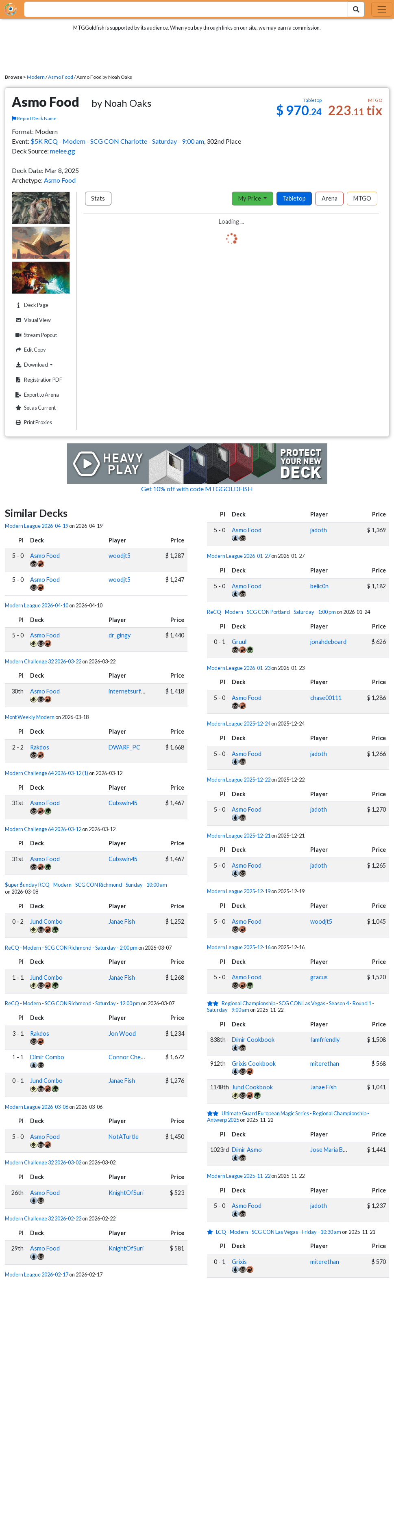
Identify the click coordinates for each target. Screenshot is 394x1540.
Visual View (32, 320)
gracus (319, 977)
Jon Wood (122, 1033)
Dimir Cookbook (253, 1039)
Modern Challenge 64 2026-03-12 (43, 829)
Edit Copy (29, 350)
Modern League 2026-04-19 (36, 526)
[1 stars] (211, 1232)
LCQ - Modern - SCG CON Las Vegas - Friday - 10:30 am (278, 1232)
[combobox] (181, 9)
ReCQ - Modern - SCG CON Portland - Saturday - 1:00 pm (271, 612)
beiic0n (319, 586)
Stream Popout (35, 335)
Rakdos (39, 747)
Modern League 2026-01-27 (238, 556)
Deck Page (30, 305)
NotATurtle (124, 1136)
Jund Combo (46, 921)
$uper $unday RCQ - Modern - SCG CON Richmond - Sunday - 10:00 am (86, 884)
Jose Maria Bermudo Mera (344, 1149)
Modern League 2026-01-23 (238, 668)
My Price (250, 198)
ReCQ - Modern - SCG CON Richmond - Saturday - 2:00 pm (71, 947)
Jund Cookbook (252, 1087)
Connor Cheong (130, 1057)
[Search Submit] (356, 9)
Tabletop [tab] (294, 198)
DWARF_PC (124, 747)
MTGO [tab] (362, 198)
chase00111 (326, 697)
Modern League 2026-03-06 (36, 1107)
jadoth (318, 530)
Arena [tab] (329, 198)
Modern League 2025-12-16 (238, 947)
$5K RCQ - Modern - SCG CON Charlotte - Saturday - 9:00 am (117, 141)
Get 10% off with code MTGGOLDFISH (197, 488)
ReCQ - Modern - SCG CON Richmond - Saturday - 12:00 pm (72, 1003)
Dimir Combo (47, 1057)
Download (41, 365)
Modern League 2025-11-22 (238, 1176)
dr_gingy (120, 635)
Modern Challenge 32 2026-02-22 (43, 1218)
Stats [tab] (98, 198)
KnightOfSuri (126, 1192)
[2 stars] (214, 1003)
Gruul (239, 641)
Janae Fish (122, 921)
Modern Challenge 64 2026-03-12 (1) (46, 773)
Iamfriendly (325, 1039)
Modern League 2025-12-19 (238, 891)
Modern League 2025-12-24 (238, 723)
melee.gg (62, 151)
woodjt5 (120, 555)
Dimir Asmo (247, 1149)
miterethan (324, 1063)
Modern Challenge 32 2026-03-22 (43, 661)
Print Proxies (32, 422)
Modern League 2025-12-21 (238, 835)
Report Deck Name (34, 118)
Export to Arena (36, 395)
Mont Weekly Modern (29, 717)
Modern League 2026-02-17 (36, 1274)
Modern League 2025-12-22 (238, 779)
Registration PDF (37, 380)
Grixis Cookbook (254, 1063)
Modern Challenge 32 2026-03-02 (43, 1162)
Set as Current (34, 408)
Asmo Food (60, 77)
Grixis (239, 1261)
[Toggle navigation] (381, 9)
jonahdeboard (328, 641)
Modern (36, 77)
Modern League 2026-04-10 (36, 605)
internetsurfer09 (131, 691)
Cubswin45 (123, 802)
